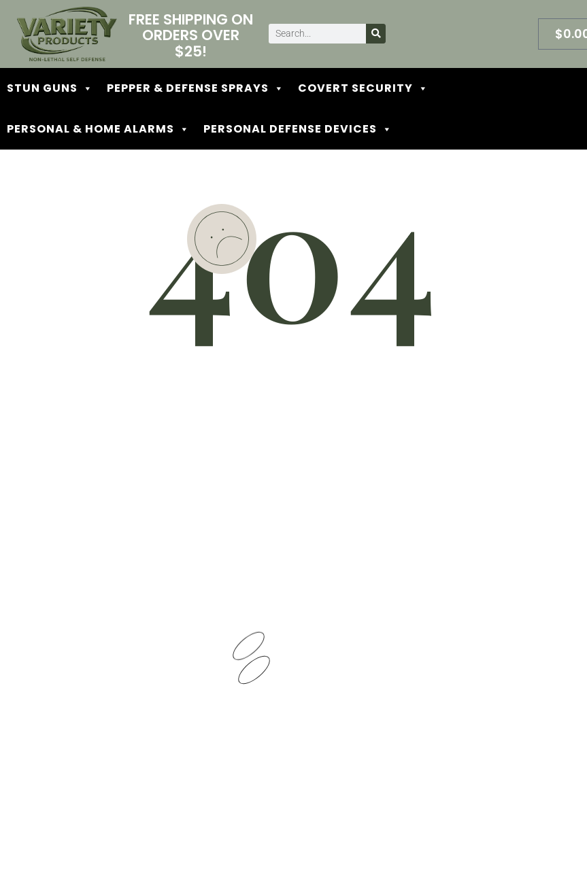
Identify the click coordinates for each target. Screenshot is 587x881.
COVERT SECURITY (363, 88)
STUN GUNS (50, 88)
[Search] (376, 34)
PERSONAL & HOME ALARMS (98, 129)
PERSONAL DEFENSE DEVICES (297, 129)
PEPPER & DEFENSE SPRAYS (195, 88)
